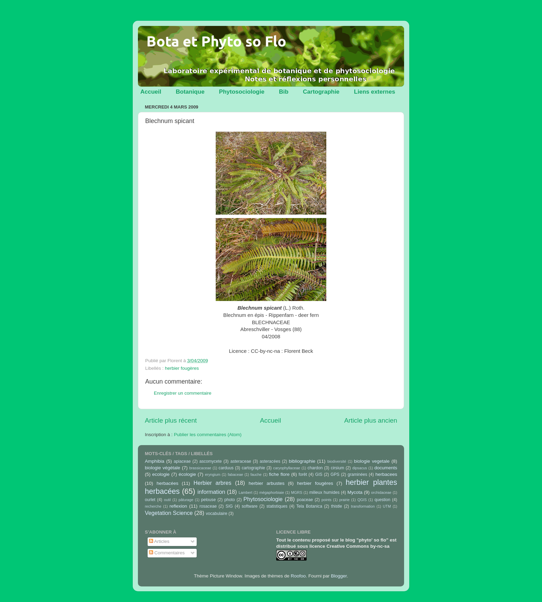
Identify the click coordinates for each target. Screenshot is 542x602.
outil (167, 500)
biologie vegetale (372, 461)
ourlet (150, 499)
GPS (334, 474)
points (326, 500)
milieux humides (324, 492)
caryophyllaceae (286, 468)
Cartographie (321, 91)
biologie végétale (162, 467)
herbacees (386, 474)
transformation (363, 506)
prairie (344, 500)
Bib (283, 91)
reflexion (178, 506)
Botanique (190, 91)
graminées (357, 474)
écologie (187, 474)
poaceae (305, 499)
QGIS (362, 500)
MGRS (296, 492)
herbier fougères (182, 368)
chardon (315, 467)
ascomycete (210, 461)
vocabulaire (216, 513)
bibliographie (302, 461)
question (382, 499)
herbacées (167, 483)
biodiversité (336, 461)
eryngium (212, 474)
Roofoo (298, 576)
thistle (336, 506)
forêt (303, 474)
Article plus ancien (370, 420)
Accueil (150, 91)
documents (385, 467)
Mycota (355, 492)
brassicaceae (200, 468)
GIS (319, 474)
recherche (153, 506)
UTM (387, 506)
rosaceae (208, 506)
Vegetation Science (169, 513)
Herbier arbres (213, 483)
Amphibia (154, 461)
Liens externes (374, 91)
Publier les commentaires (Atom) (208, 434)
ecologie (160, 474)
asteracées (270, 461)
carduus (225, 467)
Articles (159, 541)
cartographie (253, 467)
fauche (255, 474)
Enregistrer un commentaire (183, 393)
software (250, 506)
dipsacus (359, 468)
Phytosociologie (241, 91)
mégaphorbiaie (271, 492)
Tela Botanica (309, 506)
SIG (229, 506)
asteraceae (240, 461)
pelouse (208, 499)
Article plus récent (171, 420)
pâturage (186, 500)
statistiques (277, 506)
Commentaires (167, 552)
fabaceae (235, 474)
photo (229, 499)
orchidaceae (381, 492)
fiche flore (279, 474)
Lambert (245, 492)
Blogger (339, 576)
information (211, 492)
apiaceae (182, 461)
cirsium (337, 467)
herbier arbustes (266, 483)
